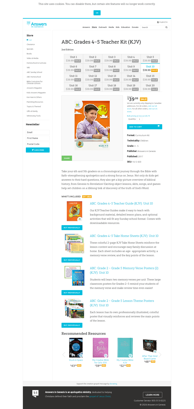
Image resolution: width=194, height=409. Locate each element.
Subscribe (38, 150)
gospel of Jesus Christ (100, 396)
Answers (86, 27)
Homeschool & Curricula (36, 63)
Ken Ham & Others (34, 97)
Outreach (103, 27)
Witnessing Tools (34, 116)
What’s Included (76, 196)
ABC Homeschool (34, 77)
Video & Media (32, 58)
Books (29, 54)
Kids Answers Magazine (36, 93)
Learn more (152, 395)
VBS (28, 67)
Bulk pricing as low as (138, 116)
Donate (135, 27)
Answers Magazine (34, 88)
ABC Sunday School (34, 72)
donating (113, 384)
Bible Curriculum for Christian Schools (35, 82)
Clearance (31, 44)
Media (111, 27)
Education (125, 27)
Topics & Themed (34, 106)
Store (94, 27)
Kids (117, 27)
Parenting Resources (35, 102)
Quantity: (132, 119)
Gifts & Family (32, 111)
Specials (30, 49)
